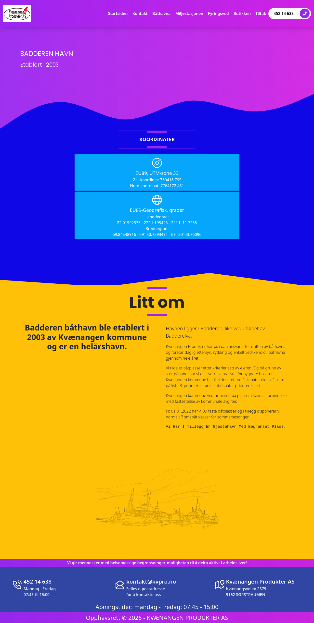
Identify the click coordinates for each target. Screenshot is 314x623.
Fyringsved (218, 13)
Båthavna (161, 13)
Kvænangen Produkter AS (260, 581)
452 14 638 (292, 13)
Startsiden (118, 13)
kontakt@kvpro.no (151, 581)
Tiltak (260, 13)
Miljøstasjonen (189, 13)
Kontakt (140, 13)
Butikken (242, 13)
